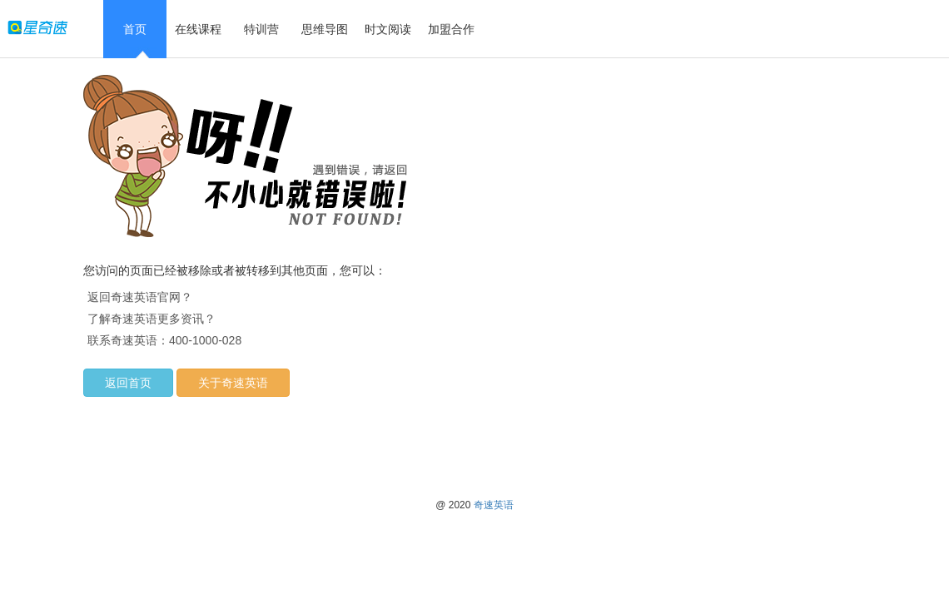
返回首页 (128, 382)
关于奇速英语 (233, 382)
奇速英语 (494, 505)
